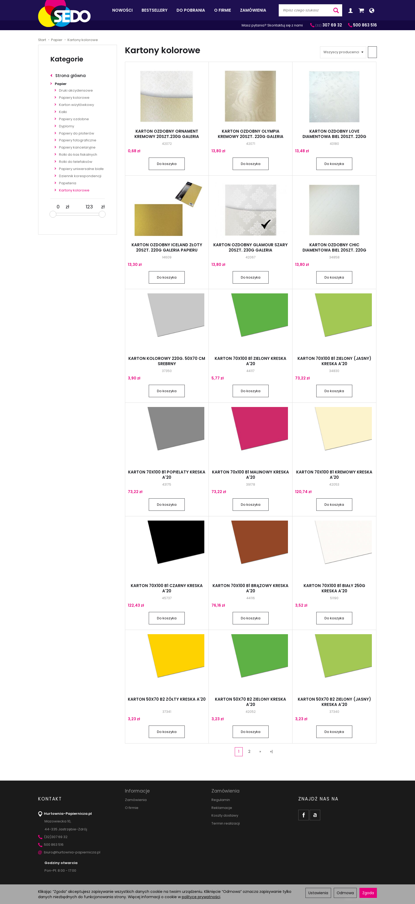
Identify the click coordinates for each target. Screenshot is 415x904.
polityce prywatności (201, 896)
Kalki (63, 111)
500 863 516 (51, 844)
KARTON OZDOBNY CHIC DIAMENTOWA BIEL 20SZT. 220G (334, 247)
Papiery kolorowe (74, 97)
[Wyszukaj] (336, 10)
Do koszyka (167, 163)
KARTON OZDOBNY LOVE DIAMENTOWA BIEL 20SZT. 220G (334, 133)
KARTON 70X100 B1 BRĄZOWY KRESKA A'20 (250, 588)
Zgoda (368, 893)
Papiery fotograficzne (77, 140)
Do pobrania (191, 10)
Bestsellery (155, 10)
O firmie (222, 10)
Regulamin (220, 799)
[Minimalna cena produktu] (58, 207)
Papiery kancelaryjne (77, 147)
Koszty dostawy (224, 815)
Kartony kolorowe (74, 190)
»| (271, 751)
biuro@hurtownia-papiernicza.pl (69, 852)
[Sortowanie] (372, 52)
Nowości (122, 10)
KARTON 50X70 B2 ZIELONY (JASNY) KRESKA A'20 (334, 701)
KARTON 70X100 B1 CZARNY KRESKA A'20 (167, 588)
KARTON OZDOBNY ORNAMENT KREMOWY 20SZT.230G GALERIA (166, 133)
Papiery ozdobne (74, 119)
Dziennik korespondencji (80, 175)
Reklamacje (221, 807)
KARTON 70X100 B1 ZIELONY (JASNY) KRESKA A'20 (334, 361)
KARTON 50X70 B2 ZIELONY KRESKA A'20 (250, 701)
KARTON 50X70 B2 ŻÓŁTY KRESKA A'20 (167, 699)
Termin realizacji (225, 823)
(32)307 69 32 (52, 836)
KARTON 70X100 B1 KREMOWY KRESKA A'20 (334, 474)
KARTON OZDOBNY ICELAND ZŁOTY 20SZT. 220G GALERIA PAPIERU (167, 247)
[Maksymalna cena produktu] (89, 207)
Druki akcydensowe (76, 90)
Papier (61, 83)
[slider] (52, 214)
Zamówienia (253, 10)
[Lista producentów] (343, 52)
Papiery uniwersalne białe (81, 168)
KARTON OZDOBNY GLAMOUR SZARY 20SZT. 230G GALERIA (250, 247)
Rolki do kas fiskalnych (78, 154)
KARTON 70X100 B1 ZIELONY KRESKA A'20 (250, 361)
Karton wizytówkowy (76, 104)
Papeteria (67, 183)
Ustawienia (318, 893)
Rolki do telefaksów (75, 161)
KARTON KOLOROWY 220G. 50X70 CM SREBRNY (166, 361)
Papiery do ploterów (76, 133)
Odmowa (345, 893)
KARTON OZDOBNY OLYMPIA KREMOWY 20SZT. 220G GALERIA (250, 133)
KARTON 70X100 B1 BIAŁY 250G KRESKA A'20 (334, 588)
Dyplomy (66, 126)
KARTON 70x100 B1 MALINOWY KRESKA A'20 (250, 474)
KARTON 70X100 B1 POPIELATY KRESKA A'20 (166, 474)
